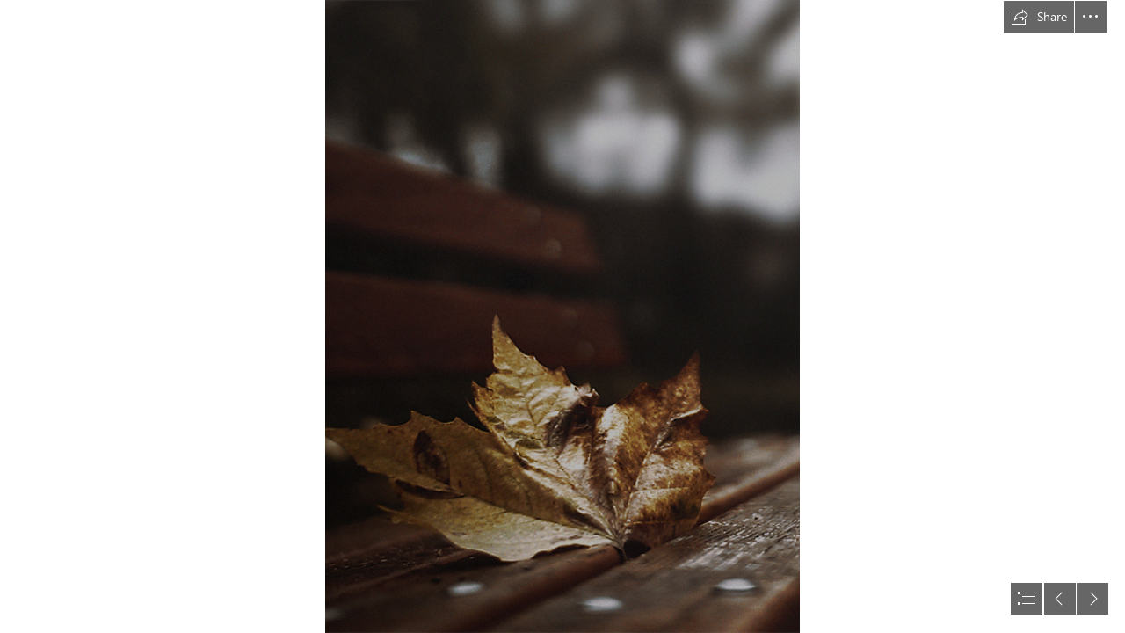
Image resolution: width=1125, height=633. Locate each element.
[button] (1039, 17)
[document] (562, 316)
